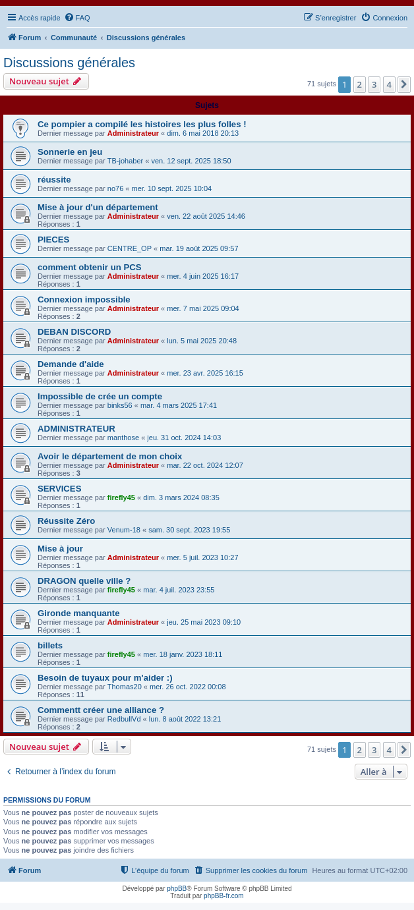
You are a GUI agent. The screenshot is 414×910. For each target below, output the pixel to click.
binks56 (120, 405)
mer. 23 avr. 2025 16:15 (205, 373)
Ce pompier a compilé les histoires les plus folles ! (142, 124)
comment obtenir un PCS (90, 267)
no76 (115, 188)
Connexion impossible (84, 299)
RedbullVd (124, 719)
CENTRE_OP (129, 248)
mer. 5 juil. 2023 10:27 (202, 557)
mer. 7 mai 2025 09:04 (203, 308)
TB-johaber (125, 161)
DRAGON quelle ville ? (84, 581)
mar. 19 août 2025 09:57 (199, 248)
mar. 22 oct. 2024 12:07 (205, 465)
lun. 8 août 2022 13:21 (185, 719)
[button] (404, 84)
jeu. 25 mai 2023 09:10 (204, 622)
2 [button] (359, 84)
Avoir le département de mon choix (110, 456)
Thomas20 (124, 687)
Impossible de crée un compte (100, 396)
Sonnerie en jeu (70, 152)
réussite (54, 180)
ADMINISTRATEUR (76, 429)
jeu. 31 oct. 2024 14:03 (184, 437)
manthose (123, 437)
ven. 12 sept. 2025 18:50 (191, 161)
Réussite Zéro (66, 521)
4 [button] (389, 84)
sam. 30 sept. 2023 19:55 (189, 530)
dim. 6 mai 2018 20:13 (203, 133)
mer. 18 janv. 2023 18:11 (182, 654)
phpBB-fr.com (224, 895)
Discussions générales (69, 62)
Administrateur (133, 133)
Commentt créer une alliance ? (101, 710)
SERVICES (59, 489)
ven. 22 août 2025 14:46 (206, 216)
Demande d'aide (71, 364)
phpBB (177, 888)
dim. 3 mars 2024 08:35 (181, 497)
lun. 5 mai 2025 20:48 (202, 341)
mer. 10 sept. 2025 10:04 (172, 188)
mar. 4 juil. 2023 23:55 (178, 590)
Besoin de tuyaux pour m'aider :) (105, 678)
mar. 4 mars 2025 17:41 (178, 405)
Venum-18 (123, 530)
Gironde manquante (79, 613)
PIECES (53, 239)
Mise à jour (60, 549)
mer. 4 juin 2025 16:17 (203, 276)
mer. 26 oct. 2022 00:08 (188, 687)
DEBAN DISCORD (74, 332)
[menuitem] (77, 18)
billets (50, 645)
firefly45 (121, 497)
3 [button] (374, 84)
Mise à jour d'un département (98, 207)
